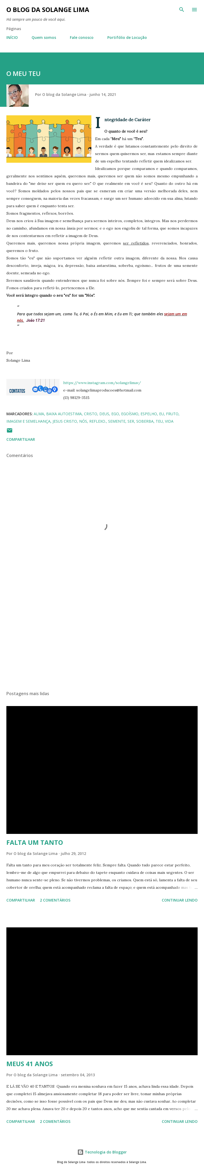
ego (115, 413)
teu (159, 421)
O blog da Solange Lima (47, 9)
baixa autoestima (64, 413)
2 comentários (55, 900)
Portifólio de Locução (127, 37)
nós (83, 421)
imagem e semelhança (28, 421)
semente (116, 421)
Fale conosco (82, 37)
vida (169, 421)
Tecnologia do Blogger (102, 1152)
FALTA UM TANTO (34, 842)
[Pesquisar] (181, 9)
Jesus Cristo (65, 421)
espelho (149, 413)
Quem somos (44, 37)
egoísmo (129, 413)
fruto (172, 413)
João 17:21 (35, 320)
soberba (145, 421)
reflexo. (97, 421)
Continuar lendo (180, 900)
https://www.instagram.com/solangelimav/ (102, 382)
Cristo (90, 413)
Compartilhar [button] (20, 439)
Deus (104, 413)
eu (161, 413)
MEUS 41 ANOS (29, 1063)
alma (39, 413)
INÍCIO (12, 37)
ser (131, 421)
